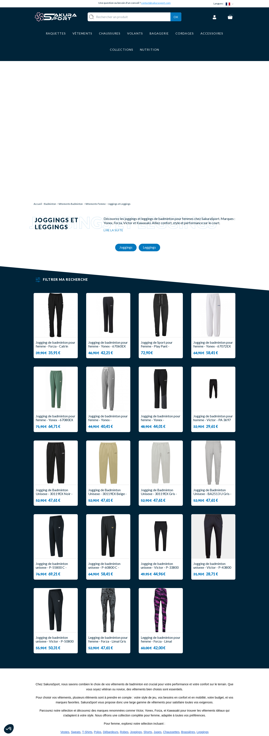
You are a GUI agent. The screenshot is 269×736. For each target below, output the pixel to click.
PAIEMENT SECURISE (155, 689)
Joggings (136, 590)
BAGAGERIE (112, 701)
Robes (124, 590)
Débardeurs (110, 590)
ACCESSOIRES (114, 707)
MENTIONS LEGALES (155, 701)
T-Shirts (87, 590)
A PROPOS (147, 676)
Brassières (188, 590)
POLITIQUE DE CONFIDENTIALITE (154, 709)
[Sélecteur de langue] (230, 3)
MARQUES (111, 713)
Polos (97, 590)
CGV (142, 695)
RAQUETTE (112, 676)
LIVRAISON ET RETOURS (158, 682)
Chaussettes (171, 590)
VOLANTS (111, 682)
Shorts (148, 590)
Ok (176, 16)
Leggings (203, 590)
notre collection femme (86, 606)
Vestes (65, 590)
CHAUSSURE (113, 695)
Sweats (75, 590)
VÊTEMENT (112, 689)
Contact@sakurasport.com (53, 705)
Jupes (157, 590)
